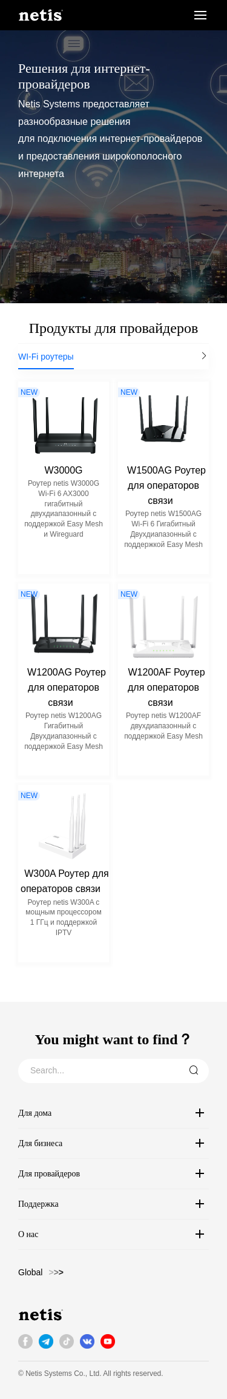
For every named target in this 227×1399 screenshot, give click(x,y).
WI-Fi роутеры (46, 356)
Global (30, 1272)
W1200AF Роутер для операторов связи (166, 687)
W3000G (63, 470)
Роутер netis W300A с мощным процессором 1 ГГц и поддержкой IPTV (63, 917)
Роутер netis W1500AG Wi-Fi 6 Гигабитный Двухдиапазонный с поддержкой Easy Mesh (163, 528)
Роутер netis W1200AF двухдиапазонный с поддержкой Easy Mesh (163, 725)
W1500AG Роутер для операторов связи (166, 485)
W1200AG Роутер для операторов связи (66, 687)
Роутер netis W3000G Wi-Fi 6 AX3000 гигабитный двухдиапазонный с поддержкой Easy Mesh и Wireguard (63, 508)
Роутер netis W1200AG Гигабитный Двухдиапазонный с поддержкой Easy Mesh (63, 730)
